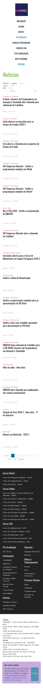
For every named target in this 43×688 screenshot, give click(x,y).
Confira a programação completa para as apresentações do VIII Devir (20, 302)
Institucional (21, 58)
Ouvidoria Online (9, 605)
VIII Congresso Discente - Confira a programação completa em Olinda (18, 167)
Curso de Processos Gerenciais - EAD (17, 538)
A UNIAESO (7, 560)
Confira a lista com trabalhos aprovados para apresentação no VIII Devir (20, 324)
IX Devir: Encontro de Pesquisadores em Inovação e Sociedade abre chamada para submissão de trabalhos (21, 102)
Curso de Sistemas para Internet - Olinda (18, 519)
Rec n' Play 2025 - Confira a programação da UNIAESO (21, 212)
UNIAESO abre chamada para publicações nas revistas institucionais (20, 391)
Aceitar (34, 673)
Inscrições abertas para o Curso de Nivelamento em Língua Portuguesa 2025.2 (21, 257)
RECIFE (21, 31)
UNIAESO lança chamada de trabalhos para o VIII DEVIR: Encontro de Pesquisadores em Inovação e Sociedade (21, 348)
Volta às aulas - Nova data (14, 367)
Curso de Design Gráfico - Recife (15, 481)
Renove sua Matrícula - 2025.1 (16, 434)
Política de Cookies (19, 678)
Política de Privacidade (13, 680)
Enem (26, 584)
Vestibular (21, 37)
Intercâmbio (7, 593)
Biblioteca (6, 564)
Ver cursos (7, 552)
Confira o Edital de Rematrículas (17, 278)
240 (9, 459)
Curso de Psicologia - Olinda (14, 516)
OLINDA (21, 26)
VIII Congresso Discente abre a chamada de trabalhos (20, 235)
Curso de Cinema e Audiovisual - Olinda (18, 499)
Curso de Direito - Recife (12, 484)
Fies (26, 570)
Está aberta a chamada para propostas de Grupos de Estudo (21, 145)
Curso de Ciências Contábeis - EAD (16, 531)
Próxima (21, 459)
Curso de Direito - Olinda (12, 502)
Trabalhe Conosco (10, 602)
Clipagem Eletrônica (32, 552)
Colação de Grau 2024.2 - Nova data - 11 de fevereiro (20, 413)
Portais (21, 64)
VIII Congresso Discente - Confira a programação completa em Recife (18, 190)
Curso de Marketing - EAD (13, 535)
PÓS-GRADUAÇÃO (21, 53)
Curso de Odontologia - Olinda (14, 509)
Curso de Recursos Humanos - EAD (16, 542)
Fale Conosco (8, 609)
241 (15, 459)
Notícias (27, 555)
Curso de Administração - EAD (14, 528)
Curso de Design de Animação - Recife (17, 477)
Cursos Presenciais (21, 42)
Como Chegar (8, 590)
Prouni (27, 567)
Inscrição (21, 21)
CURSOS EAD (21, 48)
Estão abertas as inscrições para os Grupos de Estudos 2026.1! (18, 123)
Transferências (30, 591)
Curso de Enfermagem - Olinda (15, 506)
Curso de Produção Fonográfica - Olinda (18, 512)
